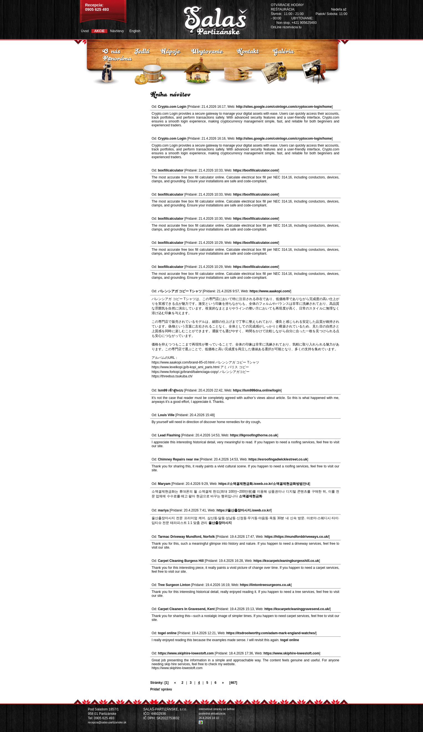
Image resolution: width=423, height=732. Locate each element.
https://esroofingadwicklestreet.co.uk (277, 459)
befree (231, 709)
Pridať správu (161, 689)
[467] (233, 683)
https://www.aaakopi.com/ (269, 291)
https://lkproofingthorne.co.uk (253, 435)
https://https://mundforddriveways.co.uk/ (296, 537)
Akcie (99, 31)
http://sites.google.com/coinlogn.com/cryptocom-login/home (284, 107)
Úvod (85, 31)
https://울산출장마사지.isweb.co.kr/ (243, 510)
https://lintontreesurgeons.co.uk (265, 585)
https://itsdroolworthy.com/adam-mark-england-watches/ (271, 633)
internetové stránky (210, 709)
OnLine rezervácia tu (286, 27)
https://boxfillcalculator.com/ (255, 170)
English (134, 31)
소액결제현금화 (250, 496)
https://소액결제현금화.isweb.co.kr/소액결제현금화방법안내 (263, 484)
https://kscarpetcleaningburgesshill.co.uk (286, 561)
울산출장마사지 (220, 523)
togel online (289, 640)
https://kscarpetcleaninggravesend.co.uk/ (297, 609)
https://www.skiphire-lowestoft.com (292, 653)
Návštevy (117, 31)
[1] (166, 683)
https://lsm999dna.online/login (257, 390)
